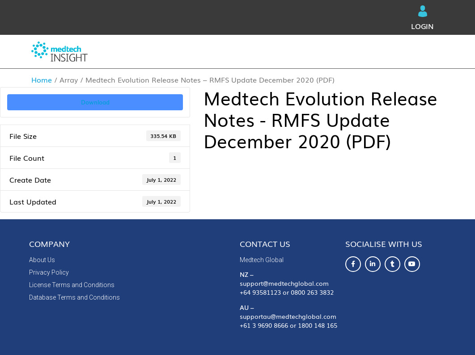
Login (422, 18)
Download (95, 101)
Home (41, 79)
